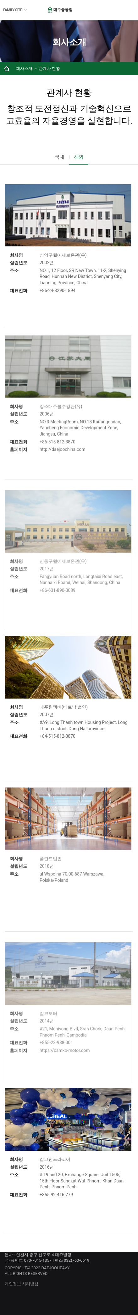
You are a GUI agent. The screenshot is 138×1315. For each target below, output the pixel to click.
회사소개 (24, 68)
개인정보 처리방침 (21, 1283)
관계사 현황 (49, 68)
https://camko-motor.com (65, 1063)
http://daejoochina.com (62, 461)
